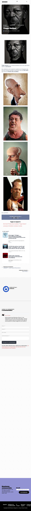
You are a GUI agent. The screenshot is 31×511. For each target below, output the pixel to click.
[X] (14, 217)
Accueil (5, 25)
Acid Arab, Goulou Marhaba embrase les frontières (15, 256)
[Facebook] (12, 217)
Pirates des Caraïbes (13, 224)
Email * (3, 329)
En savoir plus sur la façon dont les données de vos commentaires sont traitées (15, 347)
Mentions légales (23, 505)
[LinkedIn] (15, 217)
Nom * (3, 325)
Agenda (5, 504)
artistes (16, 226)
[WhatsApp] (16, 217)
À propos (18, 505)
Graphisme (12, 25)
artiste (20, 226)
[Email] (22, 489)
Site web (4, 332)
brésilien (11, 226)
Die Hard (5, 224)
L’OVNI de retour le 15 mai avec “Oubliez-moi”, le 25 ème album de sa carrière (16, 247)
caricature (5, 226)
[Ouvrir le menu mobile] (17, 1)
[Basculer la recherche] (27, 1)
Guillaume (11, 288)
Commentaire (5, 335)
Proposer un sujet (29, 505)
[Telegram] (18, 217)
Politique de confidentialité (11, 505)
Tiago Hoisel (22, 224)
